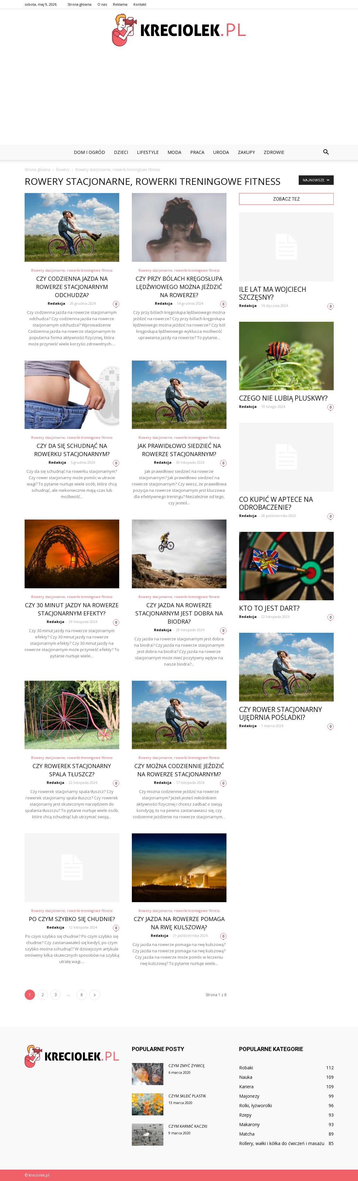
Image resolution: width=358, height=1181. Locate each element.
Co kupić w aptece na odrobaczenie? (276, 503)
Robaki (246, 1068)
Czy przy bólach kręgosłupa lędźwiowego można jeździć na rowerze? (179, 287)
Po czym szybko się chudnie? (72, 919)
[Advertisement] (179, 97)
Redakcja (56, 303)
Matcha (247, 1134)
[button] (326, 152)
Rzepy (245, 1115)
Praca (197, 152)
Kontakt (139, 4)
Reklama (120, 4)
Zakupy (246, 152)
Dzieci (121, 152)
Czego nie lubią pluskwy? (283, 398)
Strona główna (79, 4)
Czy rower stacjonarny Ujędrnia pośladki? (280, 713)
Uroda (221, 152)
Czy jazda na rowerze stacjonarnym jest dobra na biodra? (179, 613)
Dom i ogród (89, 152)
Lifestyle (148, 152)
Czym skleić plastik (187, 1096)
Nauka (245, 1077)
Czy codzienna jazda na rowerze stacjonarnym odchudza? (72, 287)
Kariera (246, 1087)
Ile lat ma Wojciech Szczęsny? (272, 293)
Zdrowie (274, 152)
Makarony (249, 1124)
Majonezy (249, 1096)
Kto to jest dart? (269, 608)
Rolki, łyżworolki (255, 1105)
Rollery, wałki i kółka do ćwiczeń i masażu (281, 1143)
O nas (102, 4)
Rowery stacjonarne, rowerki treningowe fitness (71, 270)
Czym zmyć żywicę (186, 1065)
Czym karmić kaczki (187, 1126)
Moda (174, 152)
